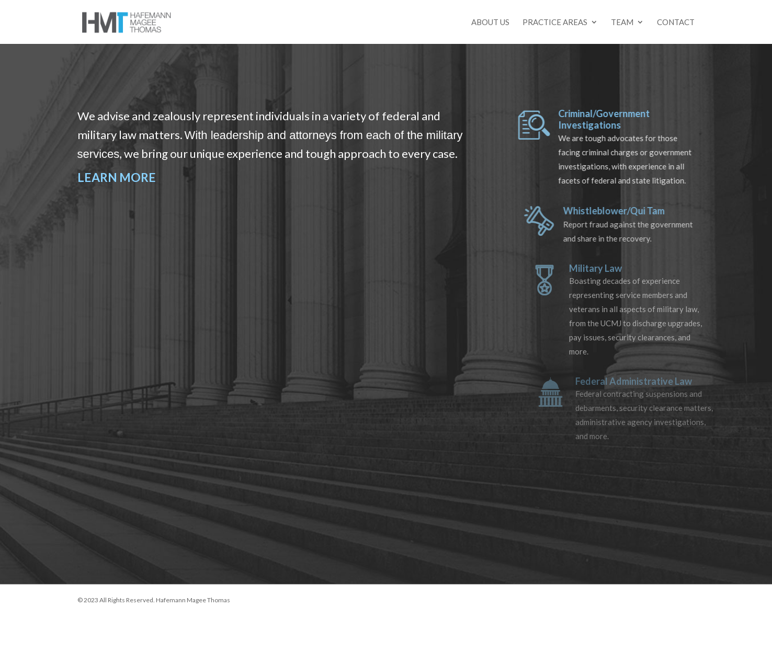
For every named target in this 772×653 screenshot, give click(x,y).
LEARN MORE (116, 177)
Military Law (604, 268)
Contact (676, 22)
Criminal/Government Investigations (611, 119)
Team (622, 22)
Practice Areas (555, 22)
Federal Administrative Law (641, 381)
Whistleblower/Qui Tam (623, 210)
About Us (490, 22)
